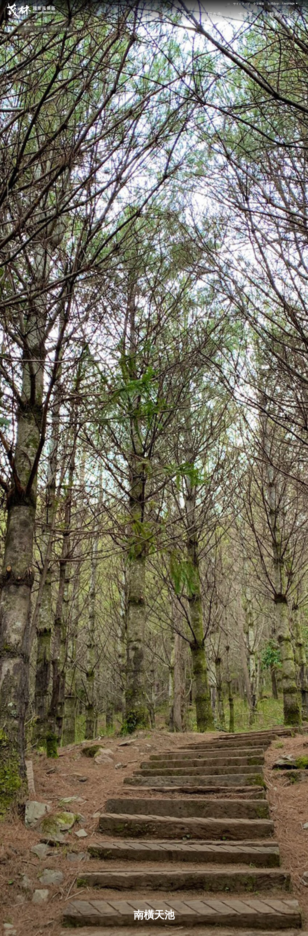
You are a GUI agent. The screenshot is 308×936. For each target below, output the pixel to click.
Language (288, 3)
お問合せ (273, 3)
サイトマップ (241, 3)
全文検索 (258, 3)
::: (228, 3)
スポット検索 (60, 29)
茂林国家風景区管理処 (30, 10)
